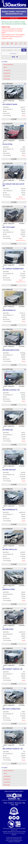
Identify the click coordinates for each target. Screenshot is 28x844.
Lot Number (6, 70)
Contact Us (11, 803)
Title (4, 67)
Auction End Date (7, 64)
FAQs (16, 805)
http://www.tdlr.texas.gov (16, 838)
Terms (12, 805)
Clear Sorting (6, 79)
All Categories (14, 53)
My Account (18, 803)
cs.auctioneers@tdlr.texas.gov (15, 840)
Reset (13, 57)
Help (23, 803)
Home (5, 803)
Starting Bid (6, 73)
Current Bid (6, 76)
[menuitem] (14, 64)
